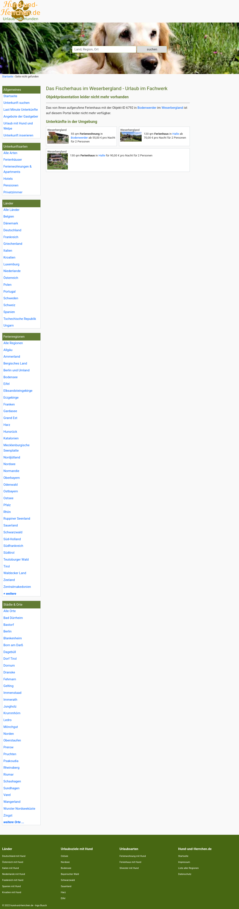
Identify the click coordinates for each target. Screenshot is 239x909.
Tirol (6, 566)
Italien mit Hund (10, 868)
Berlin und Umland (16, 370)
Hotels (8, 179)
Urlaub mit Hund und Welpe (18, 126)
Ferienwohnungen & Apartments (17, 169)
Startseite (10, 96)
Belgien (8, 216)
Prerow (8, 747)
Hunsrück (10, 432)
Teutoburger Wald (16, 559)
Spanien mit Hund (11, 886)
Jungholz (9, 706)
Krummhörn (11, 713)
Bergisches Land (15, 363)
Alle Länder (11, 210)
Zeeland (9, 580)
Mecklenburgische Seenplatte (16, 447)
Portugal (9, 291)
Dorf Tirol (10, 659)
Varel (7, 795)
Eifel (6, 384)
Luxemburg (11, 264)
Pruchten (9, 754)
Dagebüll (9, 652)
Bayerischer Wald (70, 874)
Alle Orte (9, 611)
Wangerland (12, 802)
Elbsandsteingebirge (18, 391)
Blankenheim (12, 638)
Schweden (10, 298)
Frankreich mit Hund (12, 880)
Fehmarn (9, 679)
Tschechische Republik (19, 319)
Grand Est (10, 418)
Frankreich (10, 237)
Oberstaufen (12, 740)
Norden (8, 734)
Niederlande (12, 271)
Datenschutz (184, 874)
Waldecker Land (14, 573)
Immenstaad (12, 693)
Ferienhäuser (12, 160)
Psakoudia (10, 761)
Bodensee (10, 377)
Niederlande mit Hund (13, 874)
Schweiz (9, 305)
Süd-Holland (12, 539)
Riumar (8, 774)
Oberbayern (11, 478)
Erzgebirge (11, 397)
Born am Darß (13, 645)
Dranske (9, 672)
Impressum (184, 862)
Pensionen (10, 185)
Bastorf (8, 625)
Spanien (9, 312)
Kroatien (9, 257)
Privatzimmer (12, 192)
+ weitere (9, 594)
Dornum (9, 665)
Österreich (10, 278)
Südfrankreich (13, 546)
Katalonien (11, 438)
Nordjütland (11, 457)
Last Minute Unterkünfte (20, 110)
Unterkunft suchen (16, 103)
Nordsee (9, 464)
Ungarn (8, 325)
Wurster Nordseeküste (19, 809)
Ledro (7, 720)
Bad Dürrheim (13, 618)
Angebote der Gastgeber (20, 116)
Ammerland (11, 356)
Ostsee (8, 498)
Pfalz (7, 505)
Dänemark (10, 223)
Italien (7, 251)
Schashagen (12, 781)
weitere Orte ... (13, 822)
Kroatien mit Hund (11, 892)
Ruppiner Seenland (16, 518)
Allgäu (7, 350)
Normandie (11, 471)
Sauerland (10, 525)
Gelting (8, 686)
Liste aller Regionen (188, 868)
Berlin (7, 631)
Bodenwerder (146, 108)
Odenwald (10, 485)
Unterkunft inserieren (18, 135)
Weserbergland (172, 108)
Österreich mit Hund (12, 862)
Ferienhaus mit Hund (130, 862)
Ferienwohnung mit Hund (133, 856)
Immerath (10, 700)
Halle (175, 133)
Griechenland (12, 244)
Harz (6, 425)
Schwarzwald (12, 532)
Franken (9, 404)
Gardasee (10, 411)
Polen (7, 285)
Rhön (7, 512)
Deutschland (12, 230)
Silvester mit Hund (129, 868)
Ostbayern (10, 491)
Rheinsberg (11, 768)
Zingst (7, 815)
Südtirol (8, 553)
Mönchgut (10, 727)
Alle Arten (10, 153)
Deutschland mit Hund (13, 856)
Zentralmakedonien (17, 587)
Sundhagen (11, 788)
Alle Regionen (13, 343)
